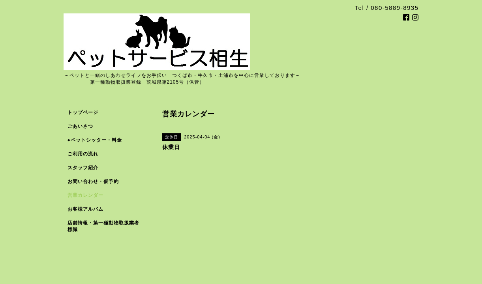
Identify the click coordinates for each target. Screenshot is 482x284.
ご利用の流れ (83, 154)
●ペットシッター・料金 (95, 140)
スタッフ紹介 (83, 167)
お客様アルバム (85, 209)
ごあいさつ (80, 126)
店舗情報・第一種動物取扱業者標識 (103, 226)
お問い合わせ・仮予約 (93, 181)
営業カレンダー (85, 195)
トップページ (83, 112)
